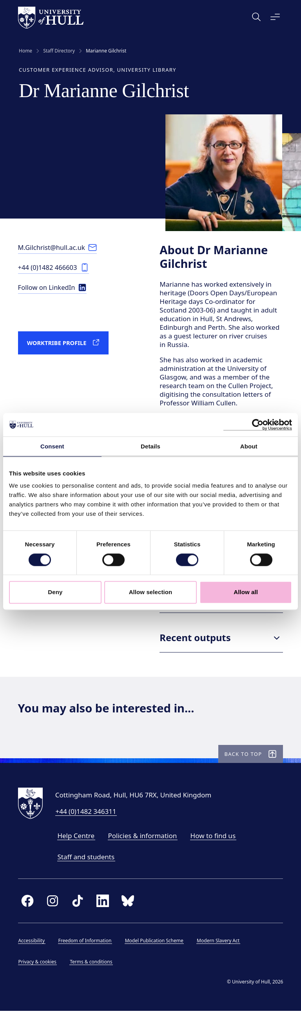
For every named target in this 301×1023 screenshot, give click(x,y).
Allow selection (150, 592)
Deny (55, 592)
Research (221, 608)
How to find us (213, 846)
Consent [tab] (52, 446)
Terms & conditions (92, 973)
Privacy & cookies (38, 973)
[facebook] (28, 912)
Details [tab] (150, 446)
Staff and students (87, 868)
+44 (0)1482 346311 (86, 822)
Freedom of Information (85, 952)
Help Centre (77, 846)
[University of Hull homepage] (51, 18)
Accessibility (32, 952)
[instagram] (53, 912)
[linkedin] (103, 912)
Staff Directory (59, 51)
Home (25, 51)
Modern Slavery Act (219, 952)
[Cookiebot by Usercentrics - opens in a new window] (257, 424)
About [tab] (248, 446)
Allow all (246, 592)
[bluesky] (128, 912)
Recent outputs (221, 647)
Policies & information (143, 846)
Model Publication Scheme (155, 952)
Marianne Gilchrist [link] (106, 51)
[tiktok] (78, 912)
